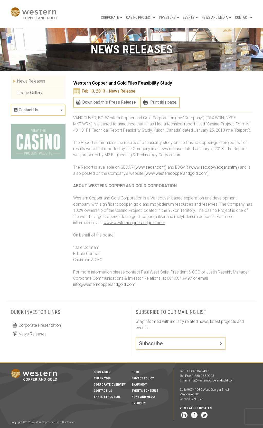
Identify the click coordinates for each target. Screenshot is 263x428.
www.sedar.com (150, 167)
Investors (169, 17)
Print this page (163, 102)
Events (190, 17)
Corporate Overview (110, 384)
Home (136, 372)
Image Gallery (29, 92)
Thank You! (102, 378)
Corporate (111, 17)
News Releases (31, 81)
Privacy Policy (143, 378)
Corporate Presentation (39, 325)
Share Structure (107, 397)
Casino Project (140, 17)
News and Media (216, 17)
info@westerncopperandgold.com (104, 284)
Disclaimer (102, 372)
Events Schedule (145, 391)
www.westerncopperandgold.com (176, 173)
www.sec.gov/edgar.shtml (214, 167)
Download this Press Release (109, 102)
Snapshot (139, 384)
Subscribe (151, 343)
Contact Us (26, 109)
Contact (243, 17)
